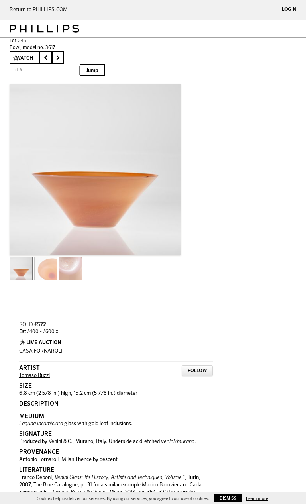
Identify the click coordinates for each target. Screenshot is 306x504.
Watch (24, 58)
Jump (92, 70)
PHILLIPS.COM (50, 9)
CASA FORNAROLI (41, 351)
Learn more (257, 498)
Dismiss (228, 498)
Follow (197, 371)
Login (289, 9)
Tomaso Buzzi (34, 375)
